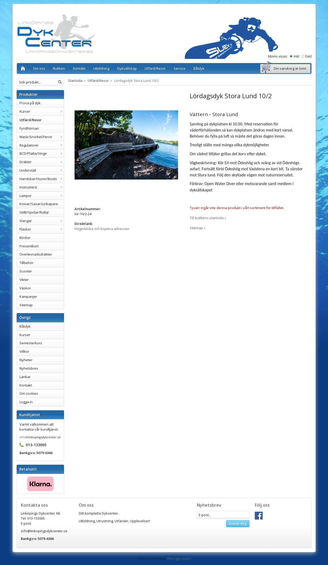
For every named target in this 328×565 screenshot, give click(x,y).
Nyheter (25, 359)
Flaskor (41, 229)
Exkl (308, 56)
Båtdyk (198, 68)
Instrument (41, 187)
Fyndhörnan (29, 128)
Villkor (24, 351)
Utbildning (101, 68)
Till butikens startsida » (208, 217)
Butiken (59, 68)
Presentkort (28, 246)
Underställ (41, 170)
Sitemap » (197, 227)
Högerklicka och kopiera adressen (102, 228)
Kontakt (79, 68)
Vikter (24, 279)
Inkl (296, 56)
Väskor (25, 288)
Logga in (26, 401)
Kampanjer (28, 296)
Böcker (25, 237)
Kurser (41, 111)
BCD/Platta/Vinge (41, 153)
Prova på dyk (30, 103)
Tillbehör (26, 262)
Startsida (75, 80)
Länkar (25, 376)
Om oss (39, 68)
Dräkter (41, 161)
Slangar (41, 220)
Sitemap (26, 305)
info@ (23, 437)
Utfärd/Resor (155, 68)
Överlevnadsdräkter (35, 254)
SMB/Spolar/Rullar (34, 212)
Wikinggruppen (179, 558)
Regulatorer (41, 145)
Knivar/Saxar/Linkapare (38, 203)
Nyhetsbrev (28, 368)
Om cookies (28, 393)
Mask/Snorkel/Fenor (41, 136)
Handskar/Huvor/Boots (41, 178)
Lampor (41, 195)
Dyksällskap (127, 68)
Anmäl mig (238, 523)
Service (179, 68)
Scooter (25, 271)
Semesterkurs (30, 343)
